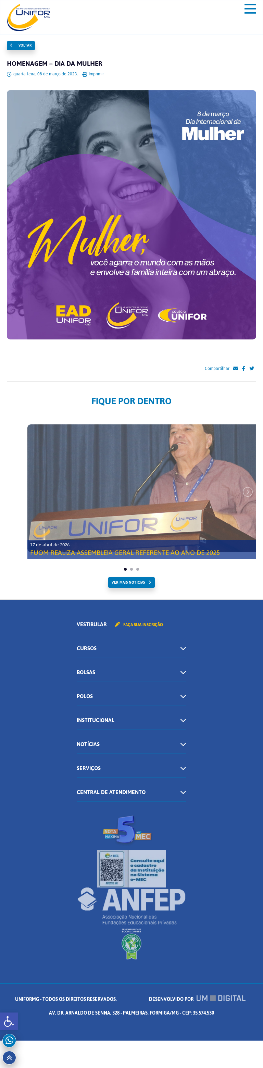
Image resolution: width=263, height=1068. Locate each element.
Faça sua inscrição (139, 625)
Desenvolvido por (197, 999)
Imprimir (93, 74)
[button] (9, 1021)
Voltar (21, 45)
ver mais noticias (128, 582)
